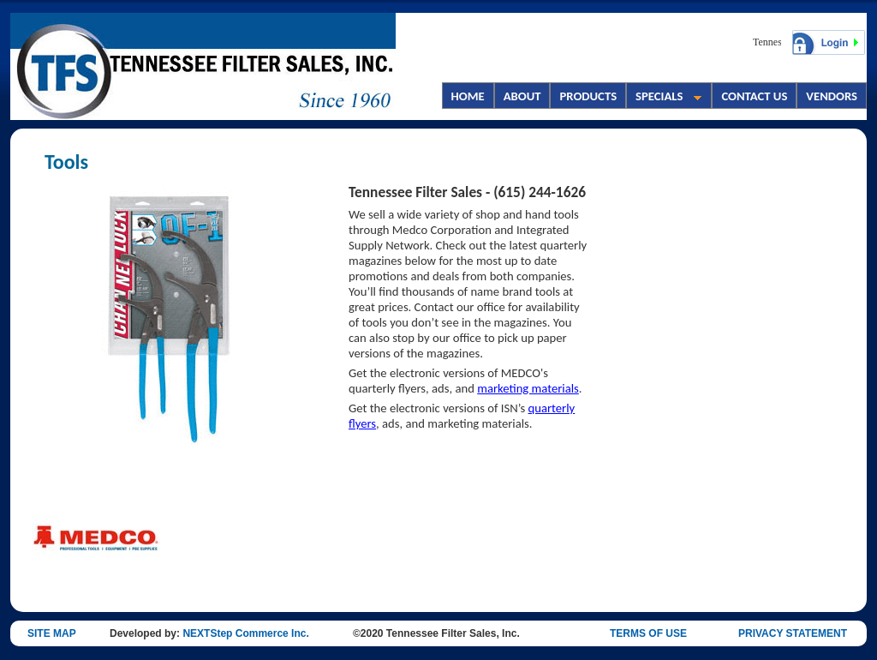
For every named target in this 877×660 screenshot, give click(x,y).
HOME (468, 96)
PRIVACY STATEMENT (792, 633)
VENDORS (831, 96)
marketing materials (528, 388)
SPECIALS (664, 97)
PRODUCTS (588, 96)
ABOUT (522, 96)
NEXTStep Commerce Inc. (245, 633)
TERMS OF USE (648, 633)
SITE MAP (51, 633)
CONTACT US (754, 96)
